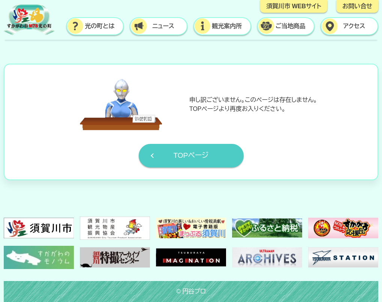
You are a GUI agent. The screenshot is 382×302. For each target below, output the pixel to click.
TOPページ (190, 155)
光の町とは (99, 26)
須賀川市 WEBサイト (293, 6)
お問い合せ (357, 6)
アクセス (354, 26)
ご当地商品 (291, 26)
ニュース (163, 26)
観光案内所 (227, 26)
